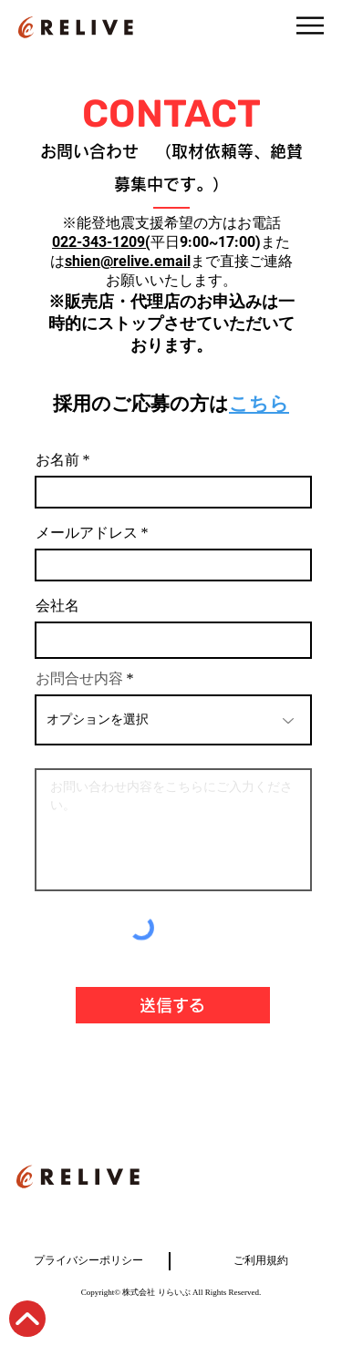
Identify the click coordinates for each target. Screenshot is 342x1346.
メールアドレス (87, 534)
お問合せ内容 (79, 680)
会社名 (57, 607)
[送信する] (173, 1005)
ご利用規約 (260, 1261)
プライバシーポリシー (88, 1261)
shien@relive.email (128, 261)
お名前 (57, 461)
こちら (259, 404)
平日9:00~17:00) (205, 242)
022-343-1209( (101, 242)
